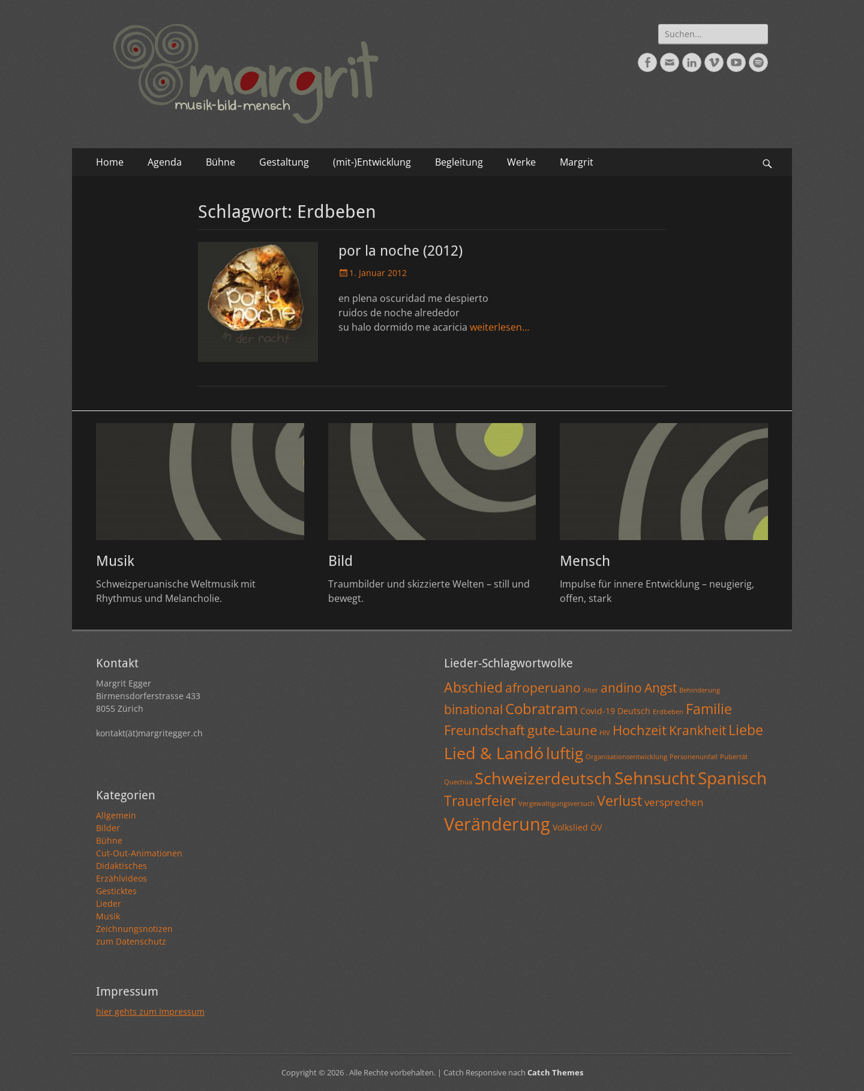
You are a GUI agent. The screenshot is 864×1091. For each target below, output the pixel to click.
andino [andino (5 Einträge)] (621, 687)
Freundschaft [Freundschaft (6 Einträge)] (484, 730)
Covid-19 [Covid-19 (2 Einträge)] (597, 711)
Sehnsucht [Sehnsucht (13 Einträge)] (654, 777)
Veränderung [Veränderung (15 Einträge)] (497, 824)
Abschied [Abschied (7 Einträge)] (473, 687)
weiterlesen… (499, 327)
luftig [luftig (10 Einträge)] (564, 753)
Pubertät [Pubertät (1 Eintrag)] (734, 757)
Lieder (108, 903)
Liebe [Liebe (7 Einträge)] (745, 729)
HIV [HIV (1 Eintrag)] (604, 733)
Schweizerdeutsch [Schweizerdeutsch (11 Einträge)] (543, 778)
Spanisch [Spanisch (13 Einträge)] (732, 777)
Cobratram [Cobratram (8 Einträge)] (541, 708)
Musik (115, 561)
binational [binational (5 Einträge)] (473, 709)
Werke (521, 162)
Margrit (576, 162)
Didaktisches (121, 865)
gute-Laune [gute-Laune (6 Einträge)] (562, 730)
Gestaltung (284, 162)
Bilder (108, 828)
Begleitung (459, 162)
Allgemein (116, 815)
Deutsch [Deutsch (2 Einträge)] (633, 711)
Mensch (585, 561)
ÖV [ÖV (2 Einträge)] (596, 827)
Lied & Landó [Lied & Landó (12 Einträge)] (494, 753)
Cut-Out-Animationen (139, 853)
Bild (340, 561)
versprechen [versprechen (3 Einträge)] (673, 802)
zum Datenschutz (131, 941)
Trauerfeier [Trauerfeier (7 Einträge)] (480, 800)
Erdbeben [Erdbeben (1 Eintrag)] (668, 712)
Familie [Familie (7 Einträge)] (709, 708)
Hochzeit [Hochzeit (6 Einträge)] (640, 730)
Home (110, 162)
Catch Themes (555, 1072)
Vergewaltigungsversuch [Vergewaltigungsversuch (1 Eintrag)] (556, 803)
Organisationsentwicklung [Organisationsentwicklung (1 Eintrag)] (626, 757)
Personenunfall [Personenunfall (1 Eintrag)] (694, 757)
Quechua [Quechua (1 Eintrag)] (458, 782)
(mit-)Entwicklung (372, 162)
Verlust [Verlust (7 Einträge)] (619, 800)
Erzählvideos (121, 878)
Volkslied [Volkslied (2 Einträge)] (570, 827)
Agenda (165, 162)
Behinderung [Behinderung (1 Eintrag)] (699, 690)
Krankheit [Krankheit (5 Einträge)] (697, 730)
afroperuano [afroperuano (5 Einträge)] (543, 687)
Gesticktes (116, 891)
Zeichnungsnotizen (134, 928)
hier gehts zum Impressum (150, 1011)
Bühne (220, 162)
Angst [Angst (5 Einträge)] (660, 687)
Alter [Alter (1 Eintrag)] (590, 690)
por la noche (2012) (400, 250)
